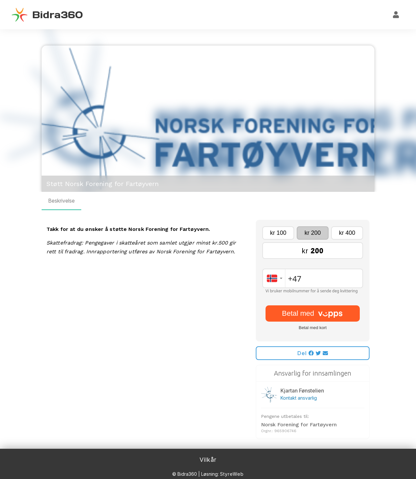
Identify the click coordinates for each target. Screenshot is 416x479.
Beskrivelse (61, 200)
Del (312, 353)
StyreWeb (232, 474)
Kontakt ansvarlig (298, 398)
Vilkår (208, 459)
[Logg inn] (396, 15)
